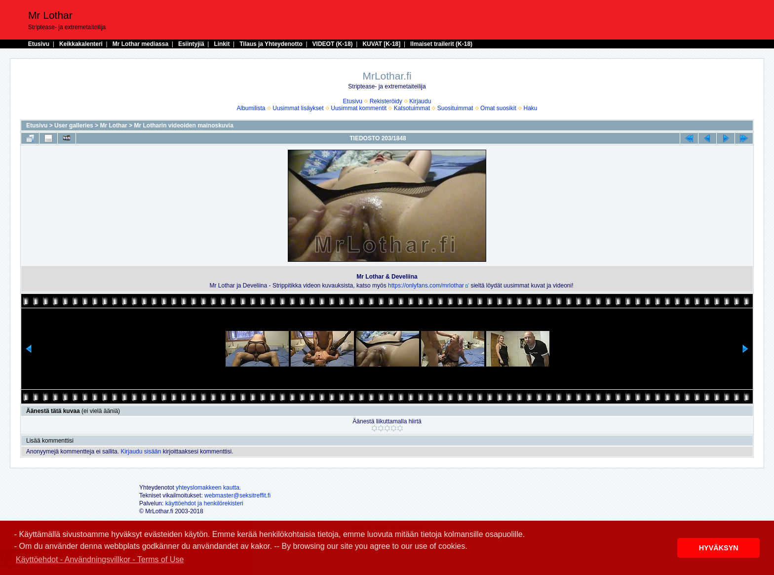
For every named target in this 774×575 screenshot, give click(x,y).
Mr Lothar (113, 125)
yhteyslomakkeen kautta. (208, 487)
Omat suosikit (498, 108)
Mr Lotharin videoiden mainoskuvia (183, 125)
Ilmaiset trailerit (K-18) (441, 44)
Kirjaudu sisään (140, 451)
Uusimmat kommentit (359, 108)
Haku (530, 108)
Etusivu (38, 44)
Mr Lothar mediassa (140, 44)
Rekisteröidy (386, 101)
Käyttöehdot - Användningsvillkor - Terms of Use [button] (100, 559)
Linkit (222, 44)
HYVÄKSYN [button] (718, 548)
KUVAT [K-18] (381, 44)
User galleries (73, 125)
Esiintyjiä (191, 44)
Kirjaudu (420, 101)
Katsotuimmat (412, 108)
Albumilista (251, 108)
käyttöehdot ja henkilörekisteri (204, 503)
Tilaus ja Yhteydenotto (271, 44)
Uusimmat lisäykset (297, 108)
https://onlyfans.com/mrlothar (426, 285)
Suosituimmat (455, 108)
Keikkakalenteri (81, 44)
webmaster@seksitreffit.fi (237, 495)
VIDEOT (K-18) (332, 44)
